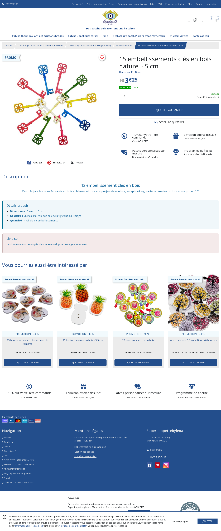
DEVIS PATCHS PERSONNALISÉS (17, 460)
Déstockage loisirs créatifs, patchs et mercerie (40, 45)
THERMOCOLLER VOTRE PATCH (18, 464)
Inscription (212, 4)
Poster (76, 162)
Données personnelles (85, 456)
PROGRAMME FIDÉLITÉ (13, 469)
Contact (199, 4)
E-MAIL (6, 478)
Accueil (9, 45)
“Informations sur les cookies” (29, 525)
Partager (34, 162)
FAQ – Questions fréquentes (16, 473)
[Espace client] (202, 20)
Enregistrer (56, 162)
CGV (5, 455)
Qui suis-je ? (9, 451)
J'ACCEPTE (207, 521)
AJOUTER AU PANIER (169, 110)
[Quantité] (125, 95)
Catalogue (8, 442)
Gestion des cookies (84, 451)
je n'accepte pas (180, 521)
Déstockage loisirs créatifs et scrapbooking (90, 45)
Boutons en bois (124, 45)
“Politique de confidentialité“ (73, 525)
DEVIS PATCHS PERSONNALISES (17, 482)
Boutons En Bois (130, 72)
